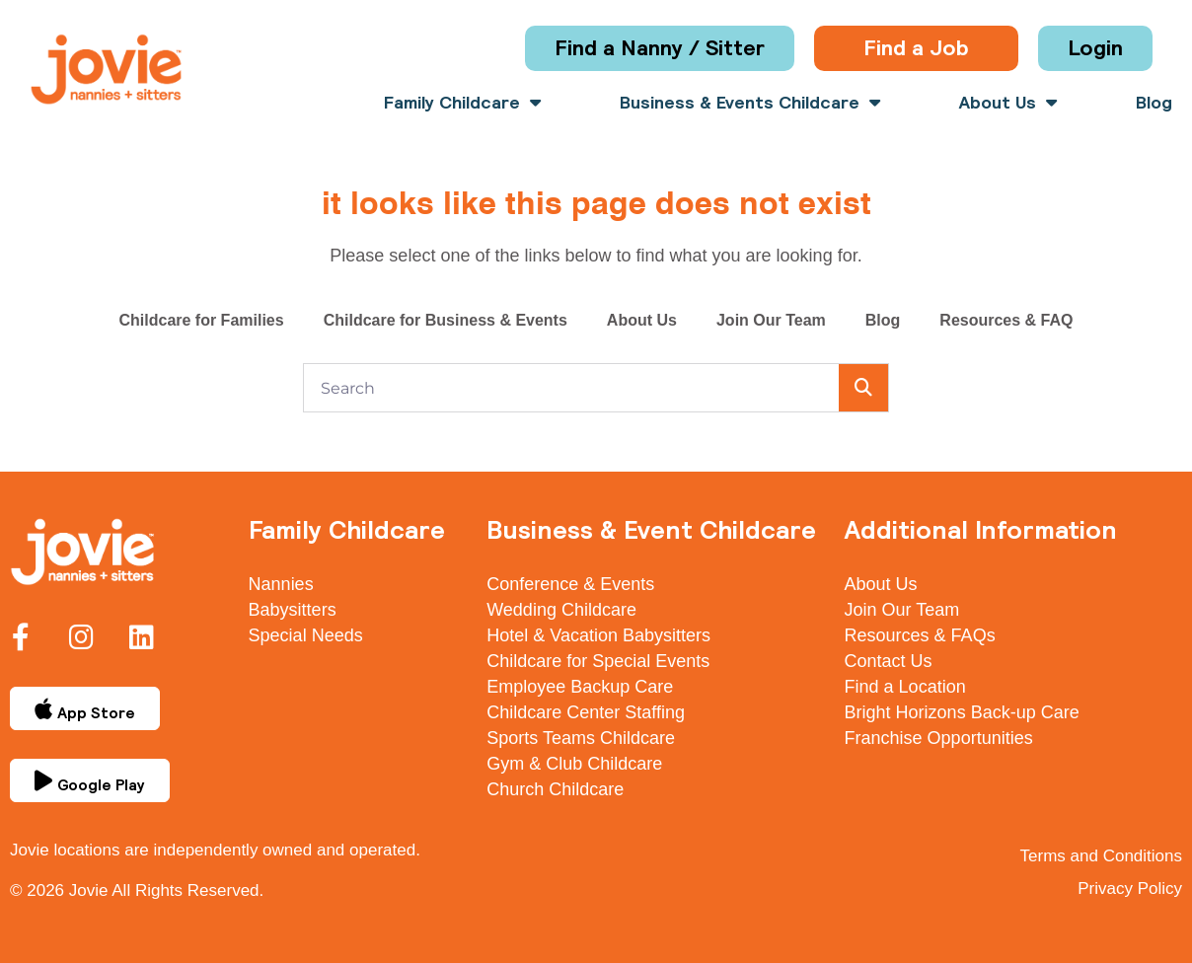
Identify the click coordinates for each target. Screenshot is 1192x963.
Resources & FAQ (1006, 320)
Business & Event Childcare (651, 529)
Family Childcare (462, 102)
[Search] (863, 387)
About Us (1008, 102)
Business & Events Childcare (750, 102)
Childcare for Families (200, 320)
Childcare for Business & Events (445, 320)
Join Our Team (771, 320)
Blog (1154, 102)
